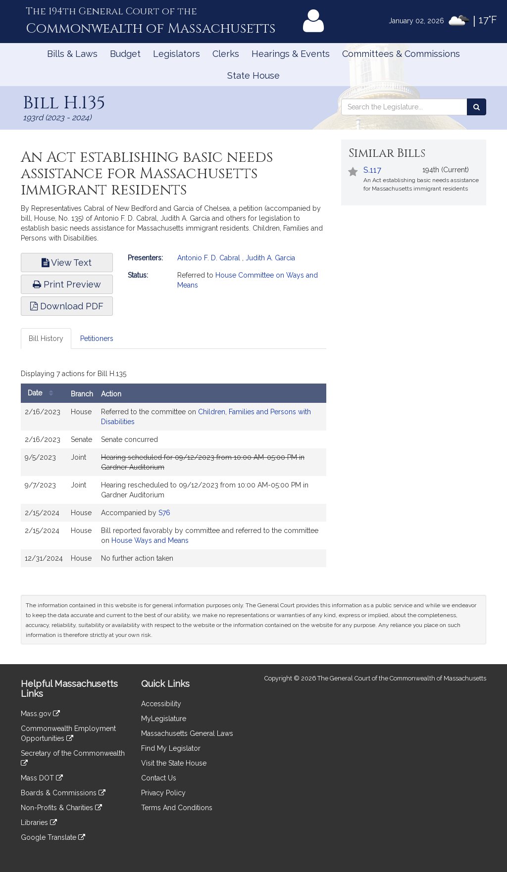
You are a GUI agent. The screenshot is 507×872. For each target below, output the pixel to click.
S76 (164, 513)
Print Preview (67, 284)
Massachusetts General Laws (187, 733)
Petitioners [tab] (96, 338)
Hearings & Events (291, 53)
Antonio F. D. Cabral (208, 258)
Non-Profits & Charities (61, 808)
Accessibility (161, 704)
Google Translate (53, 837)
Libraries (39, 822)
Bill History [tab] (46, 338)
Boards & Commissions (63, 793)
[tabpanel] (173, 469)
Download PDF (66, 306)
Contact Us (158, 778)
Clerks (225, 53)
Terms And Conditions (176, 808)
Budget (125, 53)
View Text (67, 262)
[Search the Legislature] (476, 106)
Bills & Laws (72, 53)
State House (253, 75)
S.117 (372, 170)
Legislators (176, 53)
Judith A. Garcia (270, 258)
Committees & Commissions (401, 53)
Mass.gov (40, 714)
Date (43, 393)
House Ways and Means (150, 540)
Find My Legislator (171, 748)
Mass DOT (42, 778)
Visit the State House (173, 763)
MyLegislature (163, 719)
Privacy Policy (163, 793)
